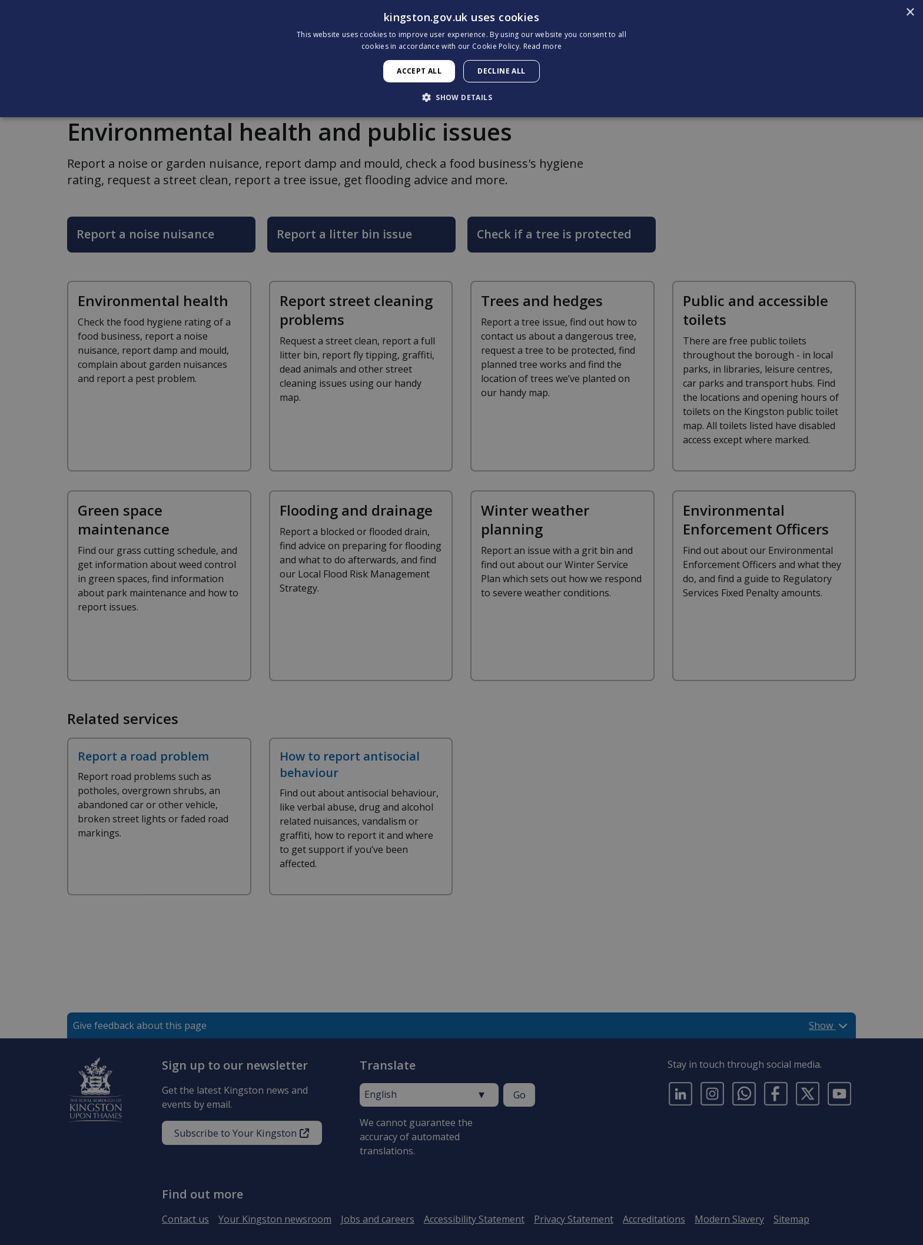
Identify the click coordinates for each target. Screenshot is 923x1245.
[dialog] (461, 58)
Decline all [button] (501, 71)
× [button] (909, 12)
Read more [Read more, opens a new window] (542, 46)
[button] (461, 97)
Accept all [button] (419, 71)
